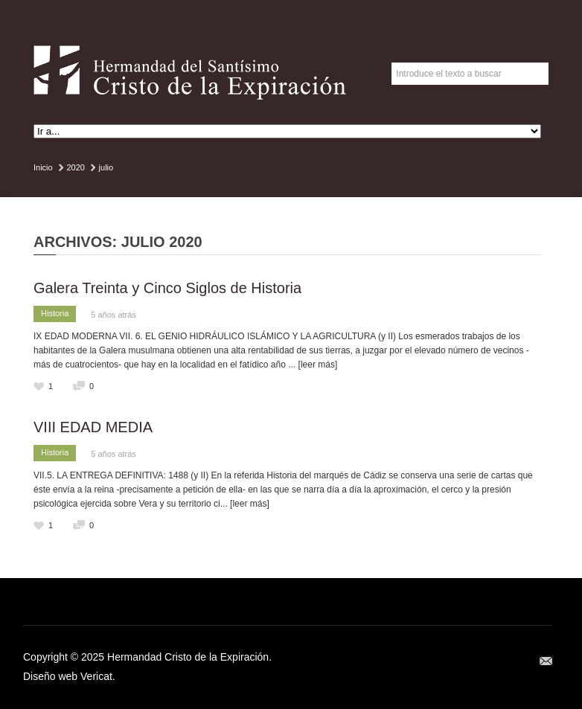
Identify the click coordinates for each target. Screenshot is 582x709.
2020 (75, 167)
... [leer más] (312, 364)
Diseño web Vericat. (69, 676)
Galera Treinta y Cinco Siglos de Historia (167, 288)
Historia (54, 313)
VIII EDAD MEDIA (93, 427)
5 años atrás (113, 314)
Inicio (43, 167)
